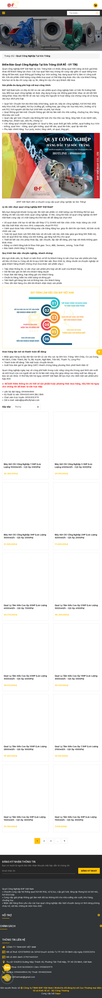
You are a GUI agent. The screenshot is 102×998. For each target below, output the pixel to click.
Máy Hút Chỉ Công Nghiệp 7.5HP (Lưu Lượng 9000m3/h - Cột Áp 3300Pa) (22, 465)
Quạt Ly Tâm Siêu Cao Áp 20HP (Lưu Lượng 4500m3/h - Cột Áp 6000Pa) (25, 677)
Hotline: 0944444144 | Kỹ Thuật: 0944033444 (29, 972)
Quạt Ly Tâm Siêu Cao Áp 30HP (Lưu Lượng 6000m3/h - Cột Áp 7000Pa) (25, 606)
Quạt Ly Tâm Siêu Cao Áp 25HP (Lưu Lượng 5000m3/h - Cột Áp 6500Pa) (76, 606)
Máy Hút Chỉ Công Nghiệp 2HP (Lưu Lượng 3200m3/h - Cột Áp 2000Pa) (76, 536)
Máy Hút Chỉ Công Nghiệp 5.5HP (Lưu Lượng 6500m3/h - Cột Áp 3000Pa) (73, 465)
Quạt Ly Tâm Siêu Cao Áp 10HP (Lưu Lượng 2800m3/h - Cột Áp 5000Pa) (25, 748)
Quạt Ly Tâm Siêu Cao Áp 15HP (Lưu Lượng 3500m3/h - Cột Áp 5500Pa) (76, 677)
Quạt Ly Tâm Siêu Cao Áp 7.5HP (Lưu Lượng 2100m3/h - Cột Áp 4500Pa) (76, 748)
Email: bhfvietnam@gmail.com (20, 977)
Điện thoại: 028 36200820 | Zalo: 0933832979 (29, 967)
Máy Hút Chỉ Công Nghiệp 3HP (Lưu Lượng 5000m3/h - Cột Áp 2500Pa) (25, 536)
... (57, 841)
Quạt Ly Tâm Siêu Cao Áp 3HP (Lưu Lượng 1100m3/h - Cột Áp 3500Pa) (76, 818)
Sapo (58, 993)
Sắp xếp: (6, 406)
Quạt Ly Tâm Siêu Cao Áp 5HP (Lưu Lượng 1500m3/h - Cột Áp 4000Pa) (25, 818)
